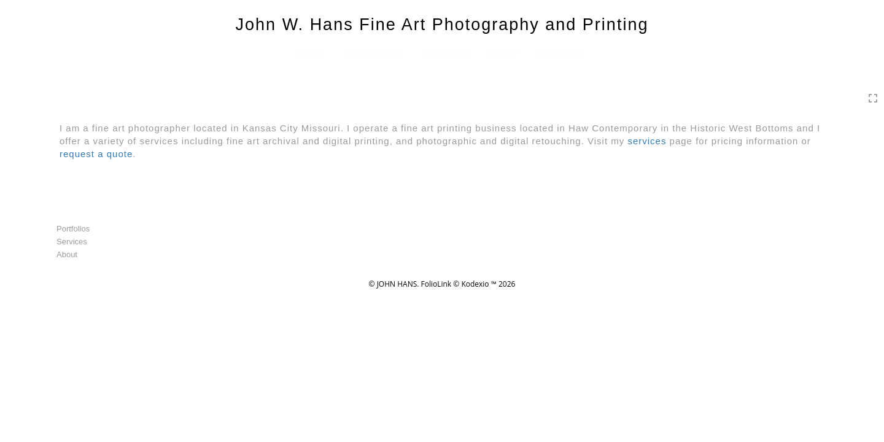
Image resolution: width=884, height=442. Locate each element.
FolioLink (436, 284)
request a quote (96, 154)
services (646, 141)
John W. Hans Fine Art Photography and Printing (442, 24)
